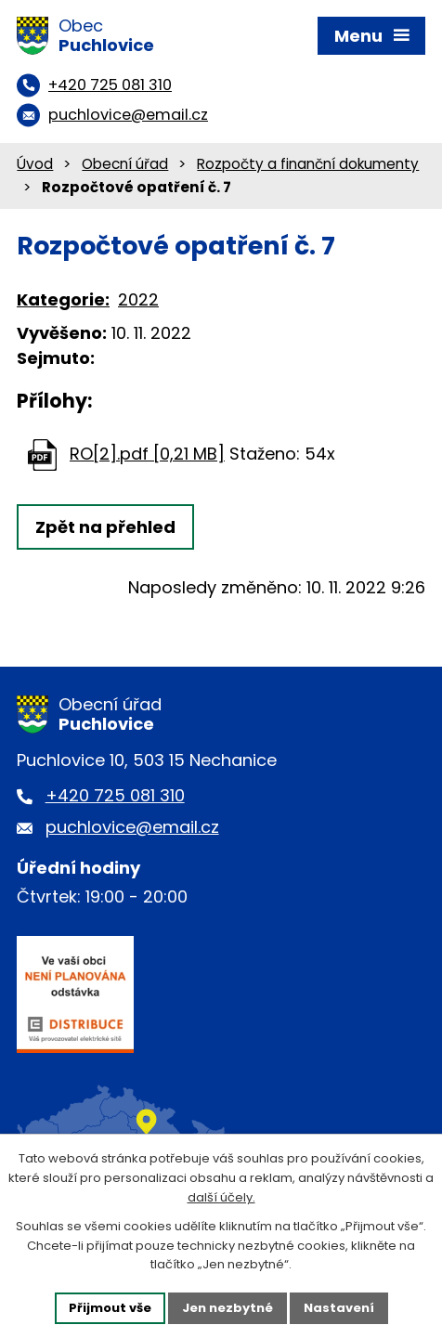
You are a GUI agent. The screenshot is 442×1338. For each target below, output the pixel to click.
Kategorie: (63, 299)
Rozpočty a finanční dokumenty (308, 164)
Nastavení (339, 1308)
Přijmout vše (110, 1308)
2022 (138, 299)
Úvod (35, 164)
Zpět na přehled (105, 527)
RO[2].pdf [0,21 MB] (147, 453)
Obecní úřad (125, 164)
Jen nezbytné (227, 1308)
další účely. (221, 1197)
